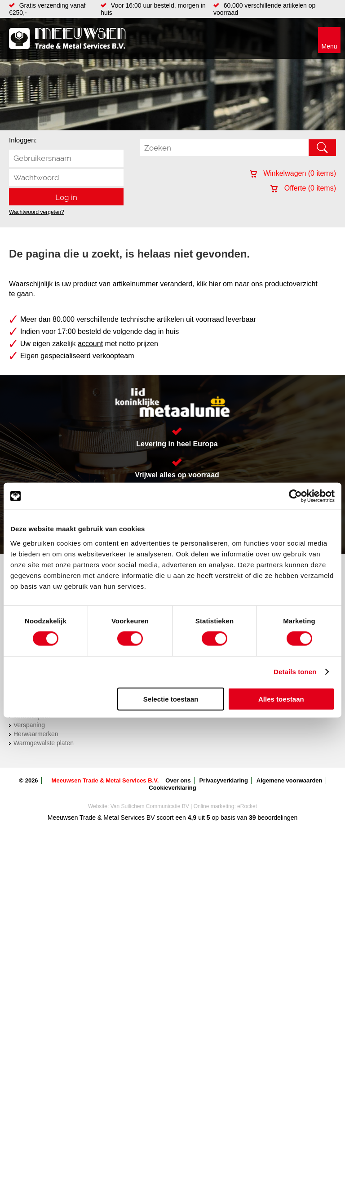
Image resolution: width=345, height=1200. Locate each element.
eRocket (247, 806)
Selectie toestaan (171, 698)
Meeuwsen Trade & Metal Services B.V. (105, 780)
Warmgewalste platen (43, 743)
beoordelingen (277, 817)
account (90, 343)
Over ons (177, 780)
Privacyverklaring (223, 780)
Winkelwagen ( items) (293, 173)
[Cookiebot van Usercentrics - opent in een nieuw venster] (295, 496)
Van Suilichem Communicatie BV (150, 806)
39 (252, 817)
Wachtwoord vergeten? (36, 212)
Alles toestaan (281, 698)
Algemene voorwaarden (290, 780)
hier (215, 284)
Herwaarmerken (35, 734)
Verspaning (29, 725)
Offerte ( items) (303, 188)
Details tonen (295, 672)
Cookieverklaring (172, 787)
